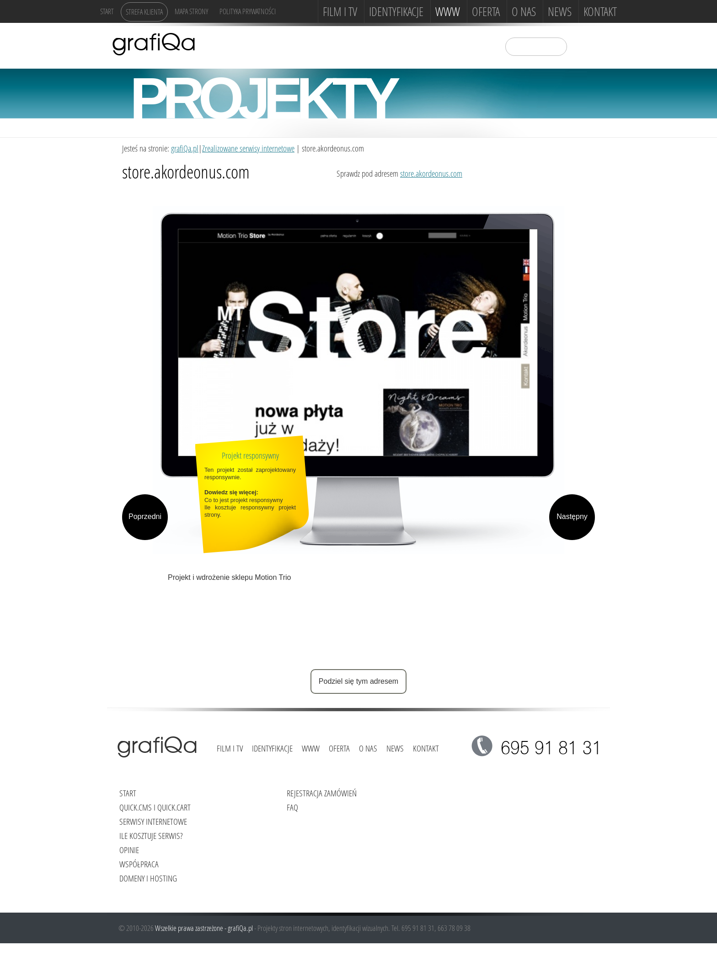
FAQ (292, 807)
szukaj (580, 46)
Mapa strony (191, 11)
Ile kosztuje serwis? (150, 835)
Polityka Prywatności (247, 11)
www (447, 11)
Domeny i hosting (148, 878)
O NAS (524, 11)
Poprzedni (144, 516)
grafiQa (154, 43)
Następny (572, 516)
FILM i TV (340, 11)
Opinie (129, 849)
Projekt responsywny (250, 455)
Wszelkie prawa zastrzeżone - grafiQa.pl (204, 928)
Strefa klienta (144, 11)
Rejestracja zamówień (322, 793)
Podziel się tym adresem (358, 681)
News (560, 11)
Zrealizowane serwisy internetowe (248, 148)
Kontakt (600, 11)
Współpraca (139, 864)
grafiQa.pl (184, 148)
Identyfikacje (396, 11)
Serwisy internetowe (153, 821)
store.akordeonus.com (431, 173)
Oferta (486, 11)
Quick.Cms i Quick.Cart (155, 807)
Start (107, 11)
